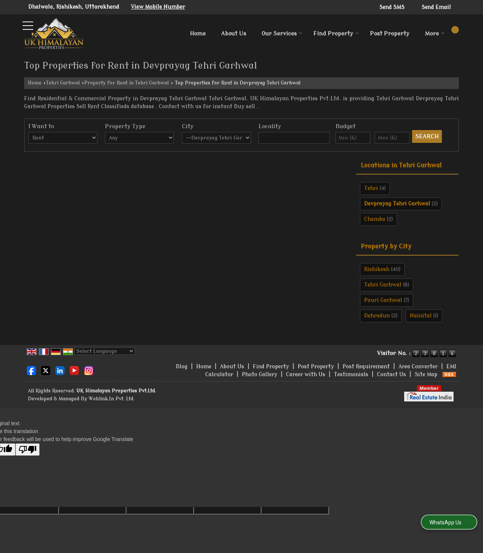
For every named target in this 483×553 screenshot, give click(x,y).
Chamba (374, 219)
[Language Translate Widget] (104, 351)
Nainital (421, 316)
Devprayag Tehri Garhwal (397, 204)
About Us (233, 34)
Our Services (281, 34)
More (435, 34)
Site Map (426, 374)
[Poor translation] (27, 449)
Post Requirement (366, 366)
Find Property (336, 34)
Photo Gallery (259, 374)
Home (198, 34)
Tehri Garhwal (63, 83)
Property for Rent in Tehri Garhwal (126, 83)
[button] (158, 7)
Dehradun (377, 316)
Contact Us (391, 374)
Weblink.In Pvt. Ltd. (111, 398)
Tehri (371, 188)
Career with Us (305, 374)
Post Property (389, 34)
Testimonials (351, 374)
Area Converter (418, 366)
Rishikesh (376, 269)
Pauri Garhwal (383, 300)
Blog (182, 366)
